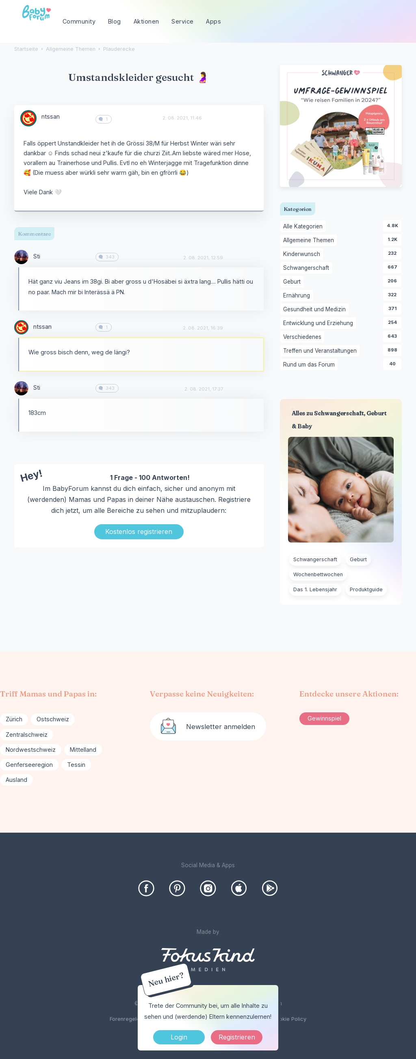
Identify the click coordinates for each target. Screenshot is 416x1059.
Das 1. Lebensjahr (315, 589)
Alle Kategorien (304, 226)
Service (182, 21)
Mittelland (83, 749)
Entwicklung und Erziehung (319, 323)
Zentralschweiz (27, 734)
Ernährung (298, 296)
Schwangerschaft (307, 268)
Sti (36, 256)
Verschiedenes (303, 337)
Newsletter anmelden (220, 727)
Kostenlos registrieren (138, 531)
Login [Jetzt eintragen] (179, 1037)
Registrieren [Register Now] (237, 1037)
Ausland (16, 779)
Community (79, 21)
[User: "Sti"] (21, 257)
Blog (114, 21)
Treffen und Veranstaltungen (321, 351)
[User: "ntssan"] (28, 118)
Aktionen (146, 21)
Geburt (293, 282)
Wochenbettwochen (318, 574)
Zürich (14, 719)
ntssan (50, 116)
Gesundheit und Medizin (316, 309)
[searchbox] (365, 21)
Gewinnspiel (324, 718)
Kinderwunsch (303, 254)
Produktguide (366, 589)
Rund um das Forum (310, 365)
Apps (213, 21)
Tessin (76, 764)
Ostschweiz (53, 719)
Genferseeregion (29, 764)
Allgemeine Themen (310, 240)
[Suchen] (396, 21)
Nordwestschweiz (31, 749)
